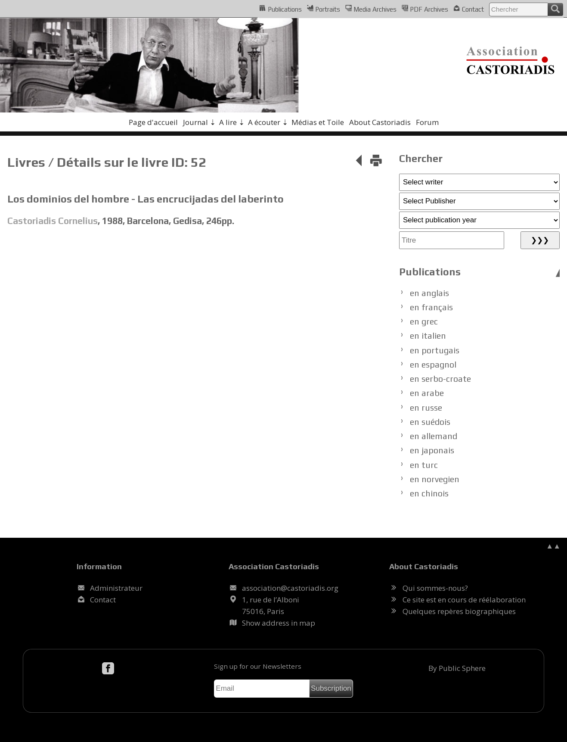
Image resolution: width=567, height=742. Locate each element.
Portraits (323, 8)
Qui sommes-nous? (435, 588)
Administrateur (116, 588)
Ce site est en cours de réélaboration (464, 600)
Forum (427, 122)
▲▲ (553, 546)
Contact (468, 8)
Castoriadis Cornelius (52, 220)
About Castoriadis (380, 122)
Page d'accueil (153, 122)
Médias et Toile (317, 122)
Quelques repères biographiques (459, 611)
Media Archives (371, 8)
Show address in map (278, 623)
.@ (290, 588)
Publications (280, 8)
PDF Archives (425, 8)
